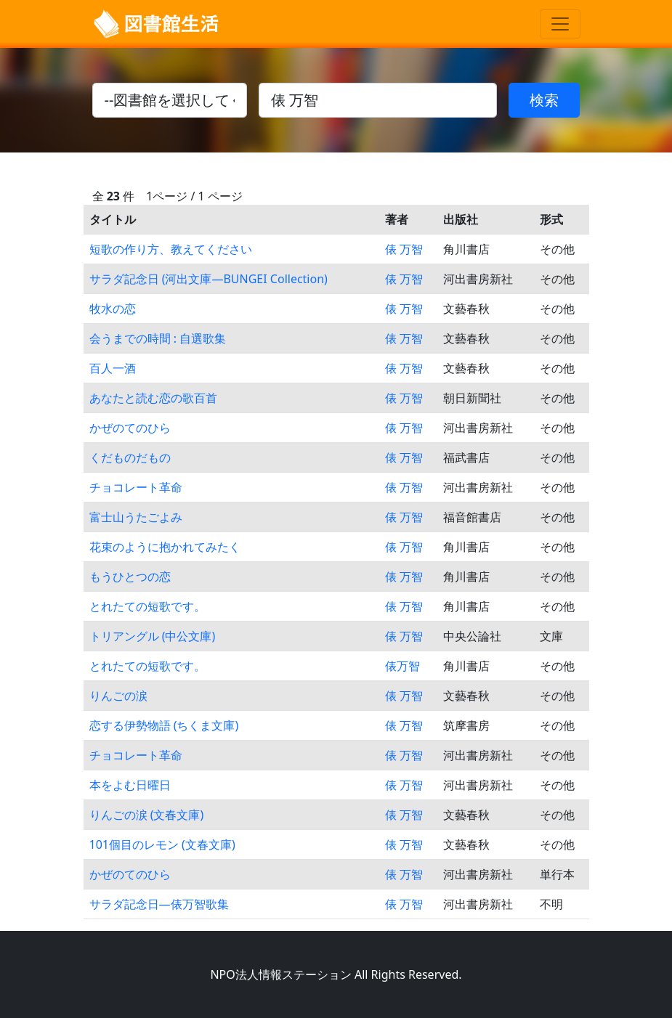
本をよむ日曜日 (130, 785)
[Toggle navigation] (560, 23)
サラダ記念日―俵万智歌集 (159, 904)
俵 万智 (404, 249)
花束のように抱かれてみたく (164, 547)
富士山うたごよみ (135, 517)
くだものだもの (130, 457)
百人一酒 (112, 368)
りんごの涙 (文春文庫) (146, 815)
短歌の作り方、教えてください (170, 249)
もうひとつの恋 (130, 577)
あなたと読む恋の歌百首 (153, 398)
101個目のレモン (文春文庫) (162, 844)
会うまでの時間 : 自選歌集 (158, 338)
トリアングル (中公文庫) (152, 636)
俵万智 (402, 666)
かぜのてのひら (130, 428)
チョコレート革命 (135, 487)
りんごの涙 (118, 696)
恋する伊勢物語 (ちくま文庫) (164, 725)
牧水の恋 (112, 309)
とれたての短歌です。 (147, 606)
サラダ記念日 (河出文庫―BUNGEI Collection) (208, 279)
